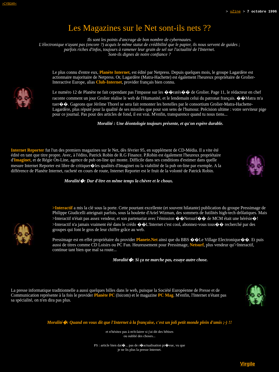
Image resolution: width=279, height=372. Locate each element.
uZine (235, 12)
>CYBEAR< (9, 3)
